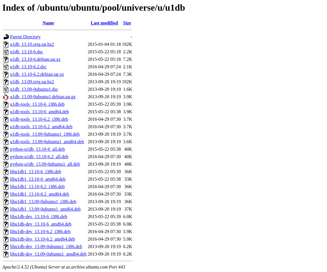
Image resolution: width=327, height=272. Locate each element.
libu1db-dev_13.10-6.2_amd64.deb (42, 239)
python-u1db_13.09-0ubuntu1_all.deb (45, 164)
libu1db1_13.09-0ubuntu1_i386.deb (43, 201)
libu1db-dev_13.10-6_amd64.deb (40, 224)
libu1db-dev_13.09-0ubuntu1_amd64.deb (48, 254)
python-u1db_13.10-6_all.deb (37, 149)
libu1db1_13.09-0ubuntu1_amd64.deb (45, 209)
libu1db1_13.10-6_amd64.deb (38, 179)
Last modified (104, 22)
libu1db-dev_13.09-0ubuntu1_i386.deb (46, 246)
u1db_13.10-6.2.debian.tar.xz (37, 74)
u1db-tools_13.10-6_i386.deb (37, 104)
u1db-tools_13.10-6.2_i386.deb (39, 119)
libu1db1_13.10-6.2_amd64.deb (39, 194)
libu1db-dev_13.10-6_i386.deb (38, 216)
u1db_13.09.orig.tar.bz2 (32, 81)
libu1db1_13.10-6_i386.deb (35, 171)
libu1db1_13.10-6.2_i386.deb (37, 186)
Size (127, 22)
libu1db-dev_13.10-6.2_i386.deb (40, 231)
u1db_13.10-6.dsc (26, 51)
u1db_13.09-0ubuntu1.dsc (34, 89)
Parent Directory (25, 36)
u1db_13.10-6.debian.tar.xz (35, 59)
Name (48, 22)
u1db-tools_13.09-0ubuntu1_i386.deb (45, 134)
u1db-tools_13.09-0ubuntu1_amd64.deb (47, 141)
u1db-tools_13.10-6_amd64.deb (39, 111)
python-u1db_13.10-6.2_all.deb (39, 156)
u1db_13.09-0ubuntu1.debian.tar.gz (43, 96)
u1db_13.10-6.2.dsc (28, 66)
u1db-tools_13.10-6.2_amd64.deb (41, 126)
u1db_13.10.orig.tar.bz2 (32, 44)
